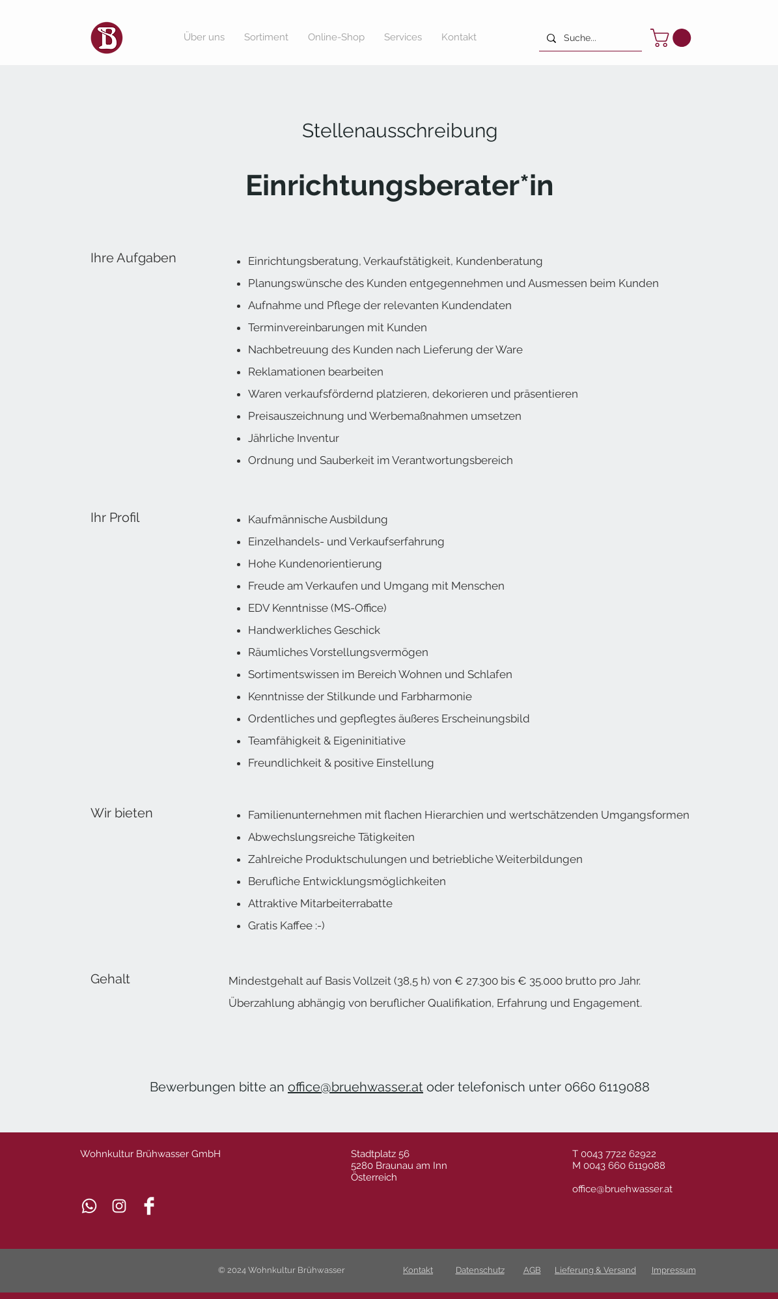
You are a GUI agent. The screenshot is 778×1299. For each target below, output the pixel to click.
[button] (672, 38)
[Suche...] (589, 38)
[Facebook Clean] (149, 1206)
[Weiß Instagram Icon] (119, 1206)
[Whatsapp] (89, 1206)
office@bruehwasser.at (355, 1087)
